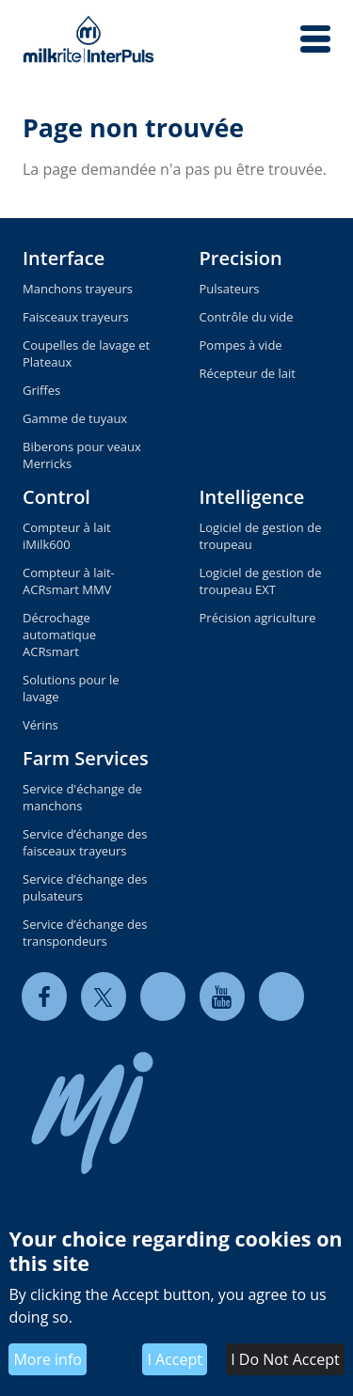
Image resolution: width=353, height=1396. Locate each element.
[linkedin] (163, 996)
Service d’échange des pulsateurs (85, 887)
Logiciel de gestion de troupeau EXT (261, 581)
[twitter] (103, 996)
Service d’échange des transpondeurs (85, 932)
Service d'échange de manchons (82, 797)
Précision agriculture (258, 617)
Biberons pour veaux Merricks (82, 455)
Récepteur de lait (248, 373)
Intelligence (252, 497)
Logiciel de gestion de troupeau (261, 536)
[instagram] (281, 996)
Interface (63, 258)
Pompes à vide (241, 345)
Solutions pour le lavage (71, 688)
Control (56, 497)
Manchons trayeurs (78, 288)
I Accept (174, 1359)
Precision (241, 258)
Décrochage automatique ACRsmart (59, 634)
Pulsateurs (230, 288)
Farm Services (86, 758)
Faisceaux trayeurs (76, 316)
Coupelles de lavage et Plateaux (86, 353)
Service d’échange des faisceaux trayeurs (85, 842)
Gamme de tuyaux (75, 418)
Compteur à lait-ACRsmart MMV (69, 581)
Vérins (40, 724)
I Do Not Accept (285, 1359)
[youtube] (222, 996)
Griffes (41, 390)
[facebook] (44, 996)
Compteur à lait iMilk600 (67, 536)
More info (47, 1359)
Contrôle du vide (247, 316)
